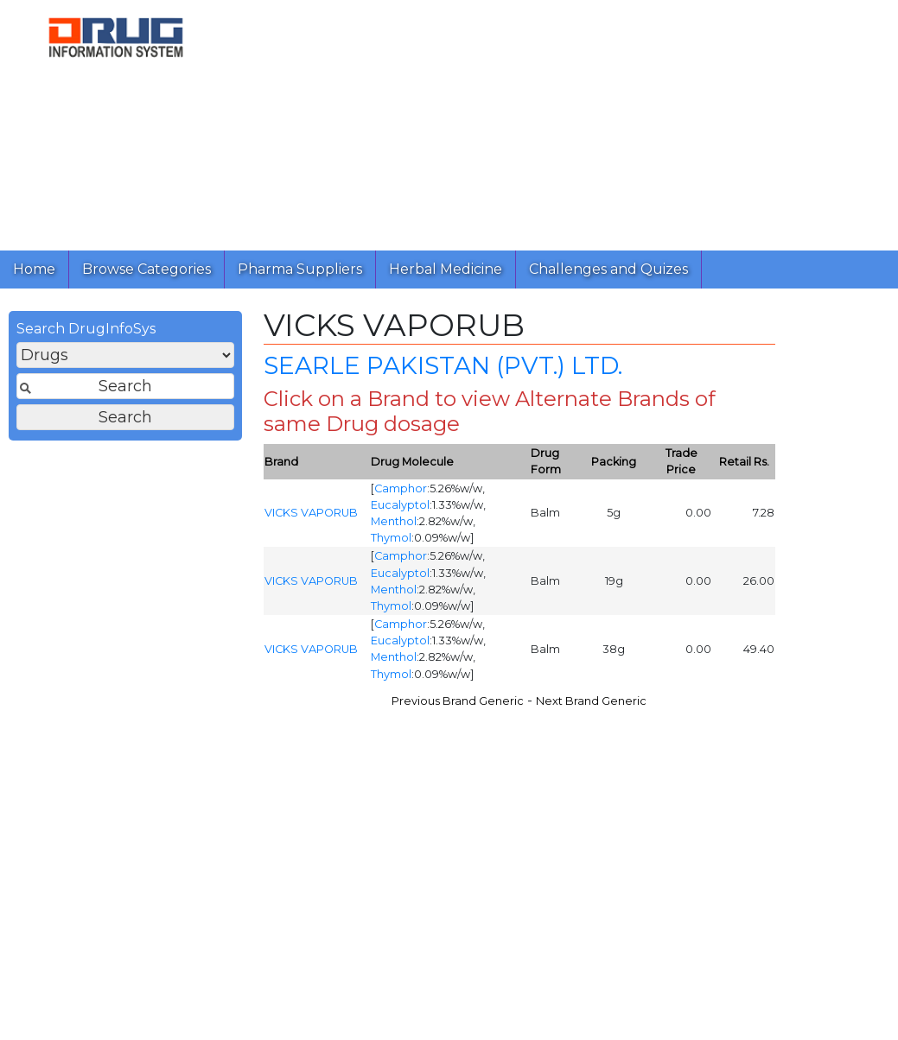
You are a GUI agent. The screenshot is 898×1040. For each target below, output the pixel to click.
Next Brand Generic (591, 705)
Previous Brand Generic (458, 705)
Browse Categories (146, 269)
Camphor (400, 492)
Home (34, 269)
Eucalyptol (400, 509)
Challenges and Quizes (608, 269)
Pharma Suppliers (300, 269)
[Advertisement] (558, 121)
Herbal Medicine (445, 269)
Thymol (391, 542)
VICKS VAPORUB (311, 516)
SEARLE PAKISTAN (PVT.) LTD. (443, 369)
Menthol (394, 525)
